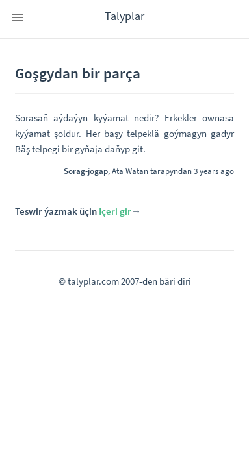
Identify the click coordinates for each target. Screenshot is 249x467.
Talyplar (124, 15)
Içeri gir (115, 211)
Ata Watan (130, 170)
